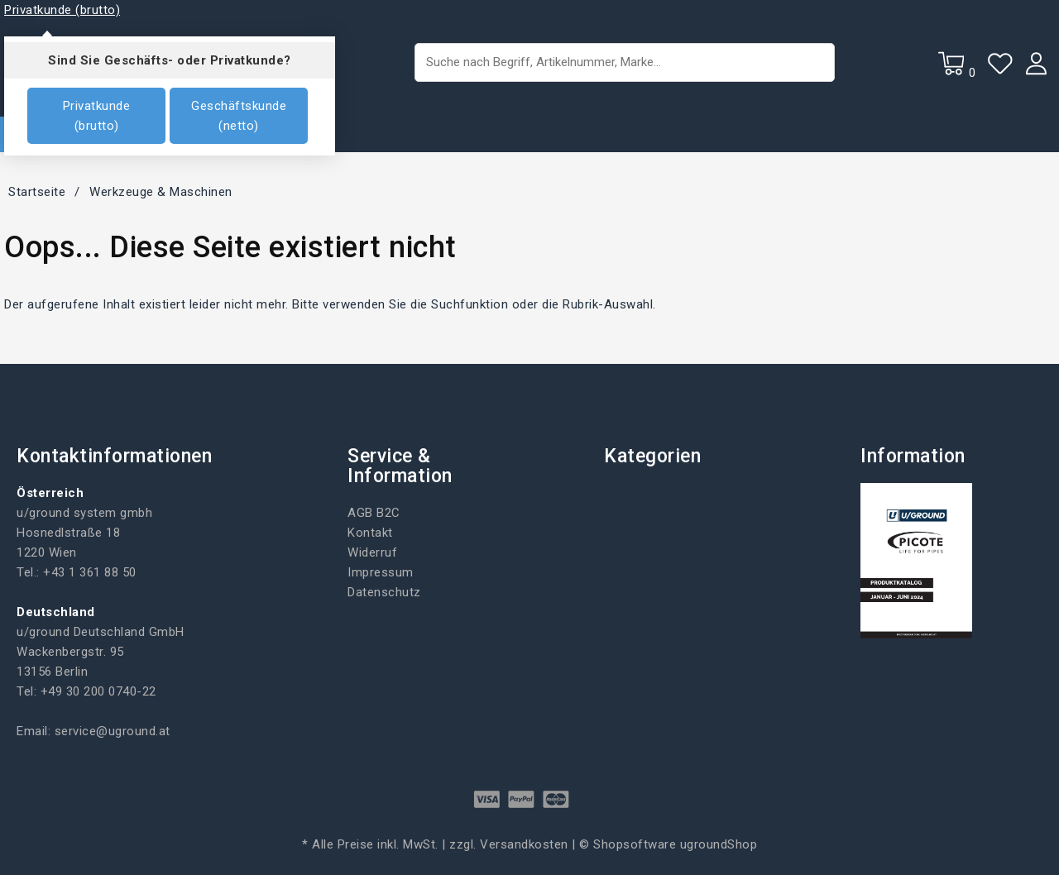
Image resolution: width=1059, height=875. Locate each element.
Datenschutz (384, 592)
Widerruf (372, 552)
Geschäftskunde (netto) (238, 115)
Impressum (380, 572)
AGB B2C (373, 512)
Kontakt (370, 532)
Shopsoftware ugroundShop (675, 844)
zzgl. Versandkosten (508, 844)
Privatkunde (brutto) (97, 115)
